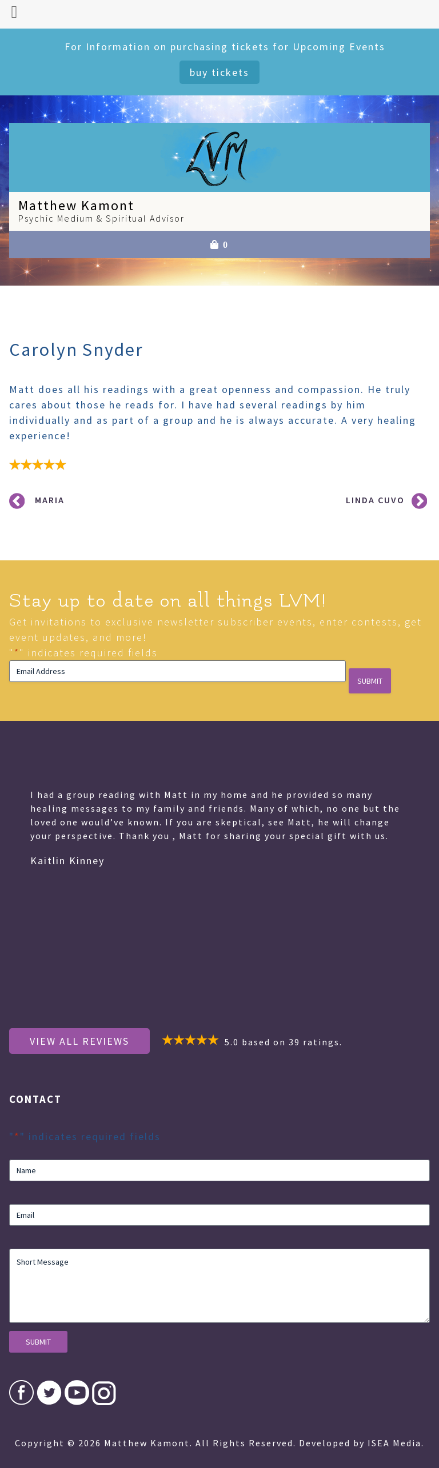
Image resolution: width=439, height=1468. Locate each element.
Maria (50, 500)
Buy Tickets (219, 72)
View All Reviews (79, 1041)
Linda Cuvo (375, 500)
